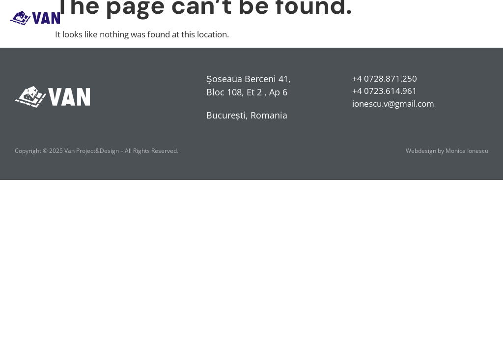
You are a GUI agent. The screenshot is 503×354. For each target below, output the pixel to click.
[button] (485, 18)
